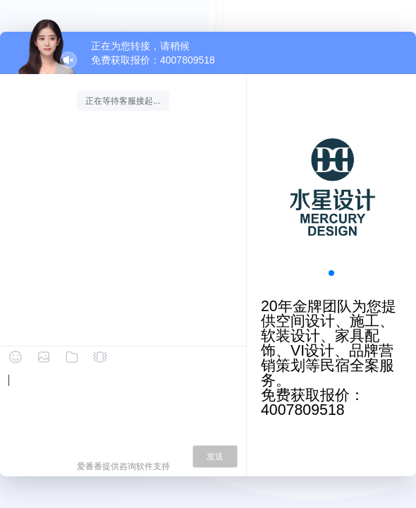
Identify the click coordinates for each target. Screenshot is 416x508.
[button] (331, 273)
